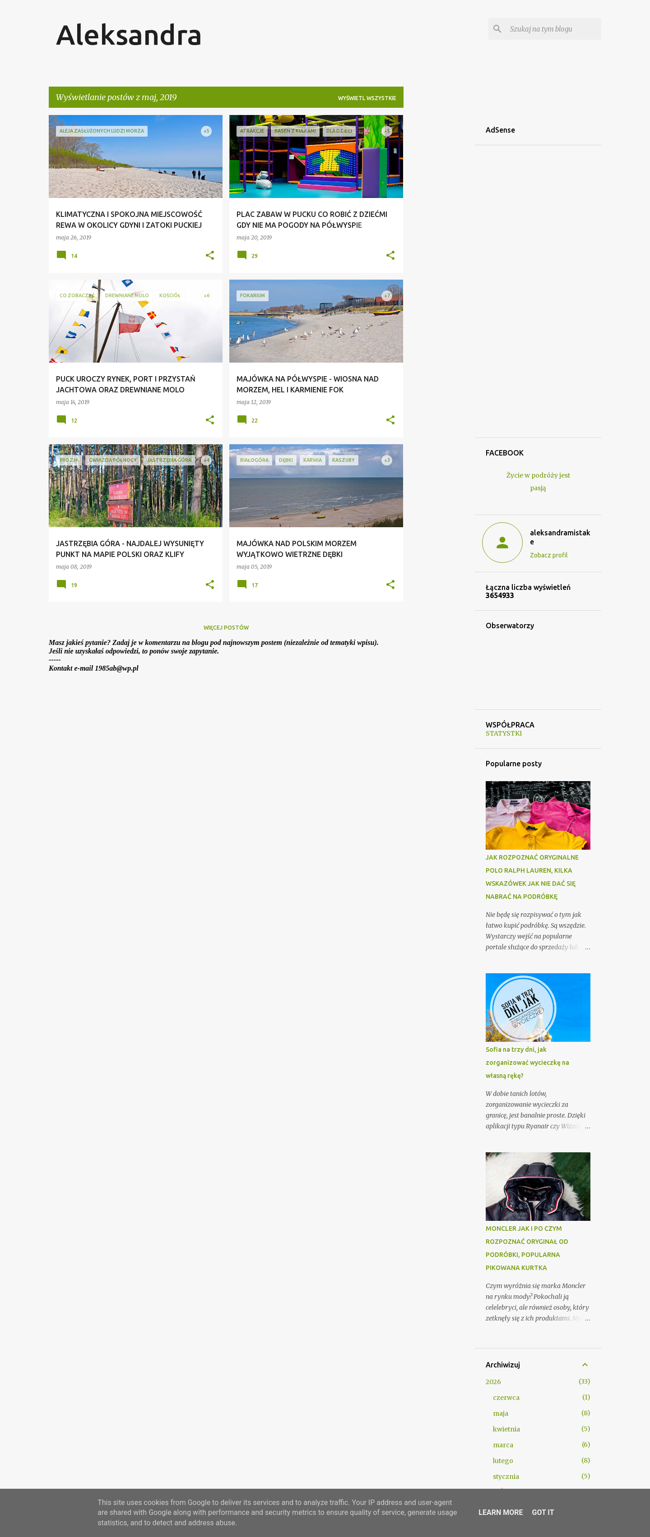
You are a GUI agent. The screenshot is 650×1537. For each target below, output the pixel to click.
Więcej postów (226, 627)
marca (503, 1445)
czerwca (506, 1398)
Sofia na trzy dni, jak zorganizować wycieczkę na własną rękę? (527, 1062)
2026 (493, 1382)
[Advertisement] (439, 250)
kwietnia (506, 1429)
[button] (209, 256)
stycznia (506, 1477)
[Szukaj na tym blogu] (553, 29)
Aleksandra (129, 34)
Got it (543, 1512)
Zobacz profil (549, 555)
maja (500, 1413)
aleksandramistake (560, 537)
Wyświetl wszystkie (367, 98)
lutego (503, 1461)
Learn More (500, 1512)
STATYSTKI (504, 733)
